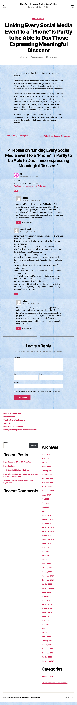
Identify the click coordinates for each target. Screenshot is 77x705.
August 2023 (46, 595)
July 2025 (45, 502)
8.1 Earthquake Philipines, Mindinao (16, 473)
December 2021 (47, 651)
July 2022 (45, 623)
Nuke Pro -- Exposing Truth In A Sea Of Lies (38, 4)
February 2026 (47, 473)
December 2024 (48, 530)
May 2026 (45, 461)
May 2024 (45, 558)
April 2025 (45, 514)
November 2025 (48, 485)
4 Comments (53, 57)
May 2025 (45, 510)
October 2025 (47, 489)
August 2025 (46, 498)
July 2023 (45, 599)
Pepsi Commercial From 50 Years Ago (17, 465)
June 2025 (46, 506)
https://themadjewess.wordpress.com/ (22, 432)
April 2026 (45, 465)
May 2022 (45, 631)
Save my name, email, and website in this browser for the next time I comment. (37, 394)
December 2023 (48, 579)
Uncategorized (38, 19)
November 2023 (48, 583)
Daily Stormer (9, 419)
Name (16, 377)
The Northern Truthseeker (16, 422)
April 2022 (45, 635)
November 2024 (48, 534)
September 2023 (48, 591)
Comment (17, 360)
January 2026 (47, 477)
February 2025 (47, 522)
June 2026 (46, 457)
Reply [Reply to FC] (16, 193)
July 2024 (45, 550)
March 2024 (46, 566)
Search (5, 445)
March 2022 (46, 639)
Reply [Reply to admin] (18, 225)
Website (16, 385)
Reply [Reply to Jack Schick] (16, 296)
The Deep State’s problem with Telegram (31, 189)
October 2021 (47, 660)
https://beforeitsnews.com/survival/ (54, 686)
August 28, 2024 (38, 57)
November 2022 (48, 607)
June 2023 (46, 603)
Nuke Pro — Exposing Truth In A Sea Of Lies (25, 700)
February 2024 (47, 570)
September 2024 (48, 542)
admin (26, 57)
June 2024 (46, 554)
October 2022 (47, 611)
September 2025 (48, 493)
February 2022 (47, 643)
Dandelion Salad (9, 469)
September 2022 (48, 615)
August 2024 (46, 546)
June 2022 (46, 627)
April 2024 (45, 562)
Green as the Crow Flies (14, 429)
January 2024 (47, 574)
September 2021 (48, 664)
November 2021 (47, 655)
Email (41, 377)
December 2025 (48, 481)
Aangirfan (8, 426)
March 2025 (46, 518)
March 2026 (46, 469)
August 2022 (46, 619)
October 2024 (47, 538)
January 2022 (47, 647)
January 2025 (47, 526)
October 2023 (47, 587)
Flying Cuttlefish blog (13, 416)
